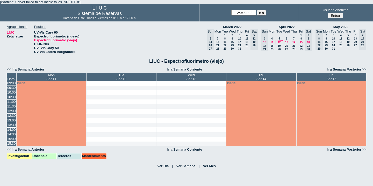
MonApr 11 (51, 77)
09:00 (11, 83)
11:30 (11, 106)
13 (286, 42)
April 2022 (286, 27)
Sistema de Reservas (99, 13)
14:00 (11, 129)
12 (279, 42)
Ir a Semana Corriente (184, 69)
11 (246, 38)
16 (232, 42)
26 (279, 49)
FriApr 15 (331, 77)
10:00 (11, 92)
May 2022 (340, 27)
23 (232, 45)
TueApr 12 (121, 77)
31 (239, 48)
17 (239, 42)
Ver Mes (209, 166)
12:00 (11, 111)
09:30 (11, 88)
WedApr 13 (191, 77)
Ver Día (163, 166)
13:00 (11, 120)
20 (286, 45)
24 (239, 45)
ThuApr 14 (261, 77)
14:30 (11, 134)
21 (217, 45)
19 (279, 45)
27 (286, 49)
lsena (21, 83)
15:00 (11, 139)
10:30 (11, 97)
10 (239, 38)
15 (225, 42)
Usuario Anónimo (335, 10)
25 (246, 45)
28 (217, 48)
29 (225, 48)
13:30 (11, 125)
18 (246, 42)
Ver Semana (186, 166)
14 (217, 42)
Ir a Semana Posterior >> (346, 69)
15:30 (11, 143)
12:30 (11, 116)
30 (232, 48)
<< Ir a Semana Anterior (25, 69)
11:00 (11, 102)
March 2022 (232, 27)
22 (225, 45)
